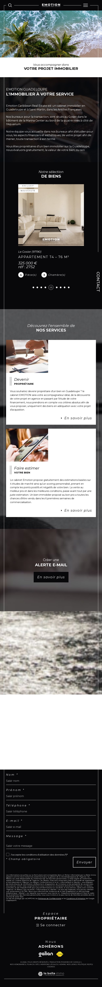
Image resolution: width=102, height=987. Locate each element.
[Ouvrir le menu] (85, 5)
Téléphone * (18, 805)
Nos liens (71, 964)
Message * (16, 836)
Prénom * (15, 790)
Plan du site (33, 964)
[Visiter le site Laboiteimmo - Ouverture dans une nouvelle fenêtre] (51, 977)
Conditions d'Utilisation (76, 898)
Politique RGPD (85, 964)
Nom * (12, 775)
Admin (62, 964)
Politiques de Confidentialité (49, 898)
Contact (98, 282)
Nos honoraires (17, 964)
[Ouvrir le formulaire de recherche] (10, 5)
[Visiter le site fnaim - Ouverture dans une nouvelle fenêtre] (59, 954)
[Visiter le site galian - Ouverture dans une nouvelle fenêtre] (46, 954)
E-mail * (14, 821)
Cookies (51, 967)
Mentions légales (49, 964)
